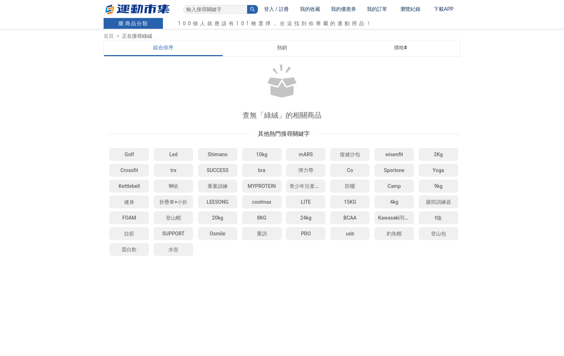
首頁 (109, 36)
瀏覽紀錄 (410, 9)
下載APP (444, 9)
